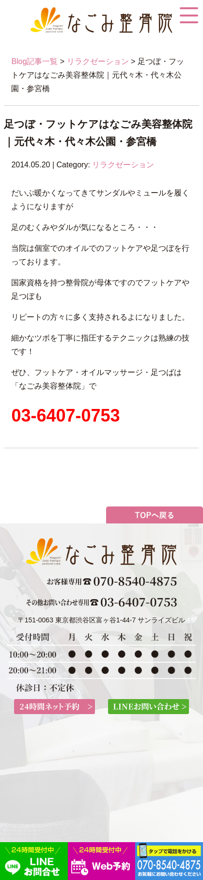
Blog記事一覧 (34, 61)
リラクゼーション (98, 61)
